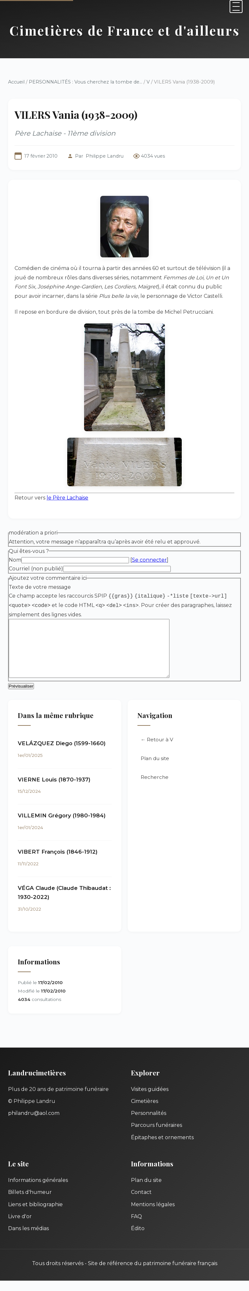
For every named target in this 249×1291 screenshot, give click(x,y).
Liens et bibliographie (35, 1215)
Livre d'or (20, 1227)
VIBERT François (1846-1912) (58, 862)
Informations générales (38, 1190)
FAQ (136, 1227)
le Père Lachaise (67, 498)
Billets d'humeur (30, 1202)
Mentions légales (153, 1215)
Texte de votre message (40, 587)
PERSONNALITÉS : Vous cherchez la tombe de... (85, 82)
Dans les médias (28, 1239)
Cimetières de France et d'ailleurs (124, 30)
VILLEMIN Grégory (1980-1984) (62, 826)
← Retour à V (157, 750)
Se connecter (149, 560)
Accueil (16, 82)
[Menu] (236, 6)
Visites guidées (149, 1099)
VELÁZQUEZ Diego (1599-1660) (62, 753)
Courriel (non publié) (36, 569)
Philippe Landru (105, 156)
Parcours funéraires (156, 1135)
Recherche (154, 787)
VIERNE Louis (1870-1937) (54, 790)
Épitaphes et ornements (162, 1148)
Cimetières (144, 1111)
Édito (138, 1239)
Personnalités (148, 1123)
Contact (141, 1202)
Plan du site (155, 769)
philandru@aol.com (34, 1123)
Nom (15, 560)
